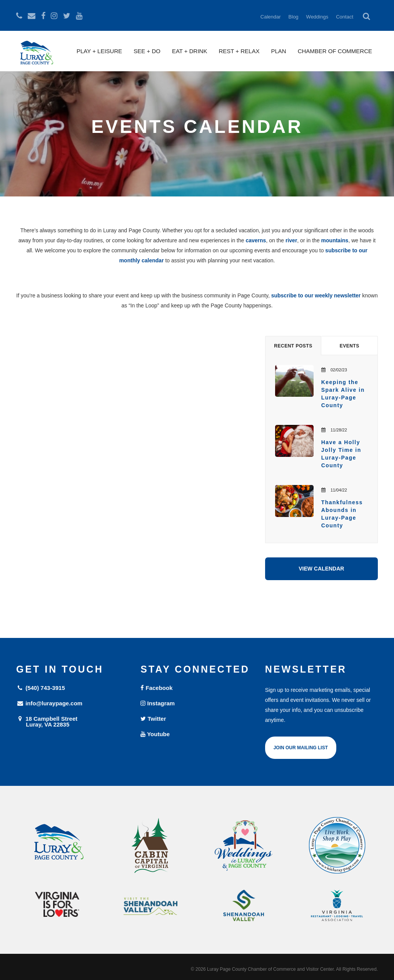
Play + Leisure (99, 51)
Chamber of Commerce (335, 51)
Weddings (317, 17)
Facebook (156, 688)
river (291, 240)
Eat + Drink (189, 51)
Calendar (270, 17)
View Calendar (321, 569)
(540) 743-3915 (40, 688)
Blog (294, 17)
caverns (255, 240)
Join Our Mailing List (301, 747)
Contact (344, 17)
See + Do (147, 51)
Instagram (157, 703)
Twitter (153, 718)
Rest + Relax (239, 51)
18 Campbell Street (72, 721)
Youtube (155, 734)
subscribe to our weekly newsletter (316, 295)
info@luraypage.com (49, 703)
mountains (335, 240)
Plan (278, 51)
